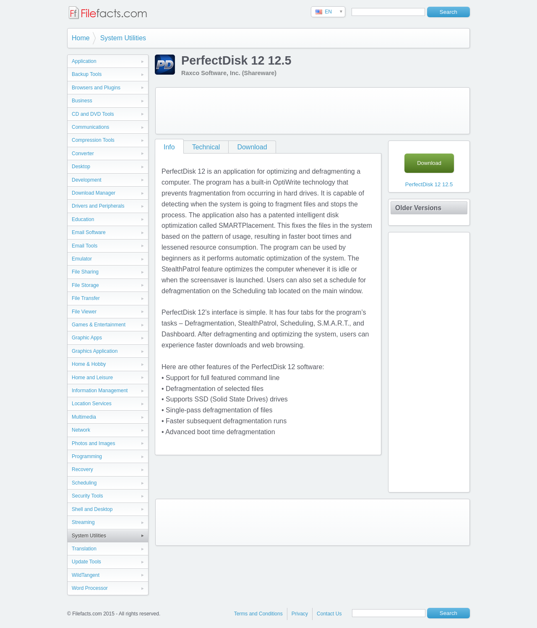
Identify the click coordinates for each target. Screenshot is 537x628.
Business (82, 101)
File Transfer (86, 298)
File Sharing (85, 272)
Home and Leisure (92, 377)
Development (87, 180)
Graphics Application (94, 351)
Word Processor (90, 588)
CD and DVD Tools (93, 114)
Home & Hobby (89, 364)
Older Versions (418, 207)
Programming (87, 456)
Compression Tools (93, 140)
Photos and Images (93, 443)
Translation (84, 549)
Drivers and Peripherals (98, 206)
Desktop (81, 166)
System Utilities (123, 38)
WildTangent (85, 575)
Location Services (92, 404)
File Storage (85, 285)
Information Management (100, 390)
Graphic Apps (87, 338)
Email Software (89, 232)
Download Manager (93, 193)
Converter (83, 153)
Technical (206, 147)
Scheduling (84, 483)
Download (252, 147)
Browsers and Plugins (96, 88)
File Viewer (84, 312)
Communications (90, 127)
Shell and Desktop (92, 509)
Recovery (82, 469)
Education (83, 219)
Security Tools (87, 496)
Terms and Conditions (258, 614)
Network (81, 430)
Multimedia (84, 417)
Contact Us (329, 614)
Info (169, 147)
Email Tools (84, 246)
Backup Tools (87, 74)
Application (84, 61)
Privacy (300, 614)
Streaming (83, 522)
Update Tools (86, 562)
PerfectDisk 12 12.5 (429, 184)
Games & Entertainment (98, 325)
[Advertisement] (312, 111)
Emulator (82, 259)
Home (81, 38)
